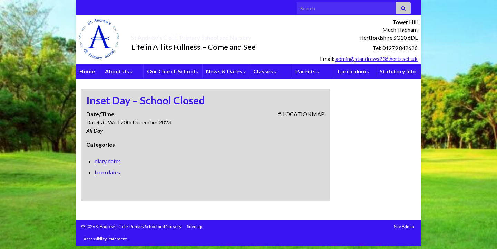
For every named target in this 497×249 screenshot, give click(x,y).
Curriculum (354, 71)
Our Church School (173, 71)
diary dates (108, 161)
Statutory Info (398, 71)
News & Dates (226, 71)
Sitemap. (195, 226)
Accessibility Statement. (106, 238)
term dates (107, 172)
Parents (307, 71)
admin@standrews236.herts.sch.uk (376, 58)
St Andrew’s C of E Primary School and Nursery (229, 36)
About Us (119, 71)
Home (87, 71)
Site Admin (404, 226)
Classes (265, 71)
